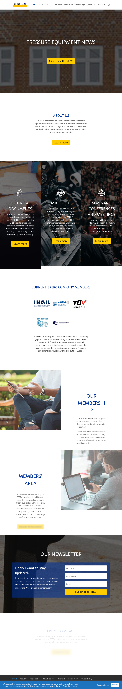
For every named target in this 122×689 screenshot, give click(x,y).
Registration (35, 679)
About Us (23, 679)
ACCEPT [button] (115, 685)
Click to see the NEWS (61, 61)
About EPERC (43, 5)
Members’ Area (49, 679)
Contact (101, 5)
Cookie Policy (73, 679)
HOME (33, 5)
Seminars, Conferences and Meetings (69, 5)
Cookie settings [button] (103, 685)
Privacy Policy (86, 679)
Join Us (90, 5)
